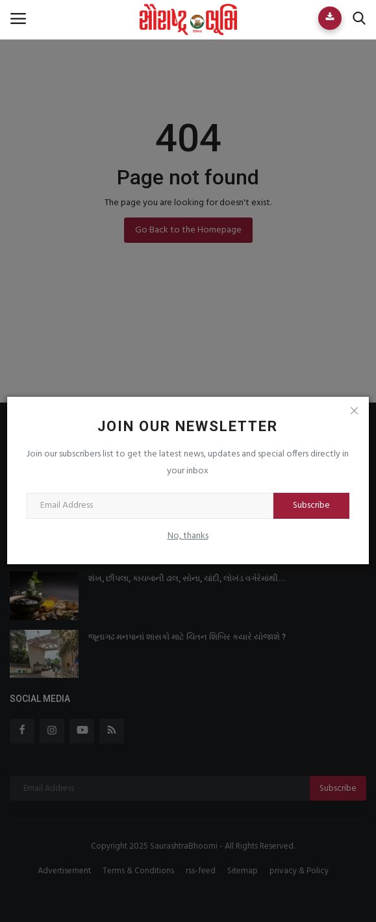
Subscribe (311, 505)
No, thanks (188, 536)
